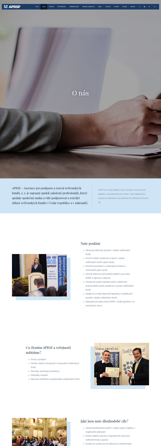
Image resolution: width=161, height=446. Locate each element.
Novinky (116, 6)
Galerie (124, 6)
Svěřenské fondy (74, 6)
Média (100, 6)
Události (108, 6)
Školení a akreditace (89, 6)
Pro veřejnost (62, 6)
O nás (43, 6)
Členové (51, 6)
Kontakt (133, 6)
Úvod (37, 6)
